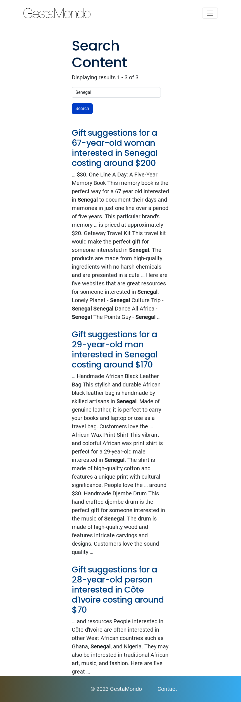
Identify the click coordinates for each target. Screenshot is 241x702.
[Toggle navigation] (210, 13)
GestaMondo (120, 13)
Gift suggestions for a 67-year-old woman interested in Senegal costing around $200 (115, 148)
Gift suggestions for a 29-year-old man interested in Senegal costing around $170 (115, 350)
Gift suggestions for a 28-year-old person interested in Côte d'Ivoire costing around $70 (118, 590)
